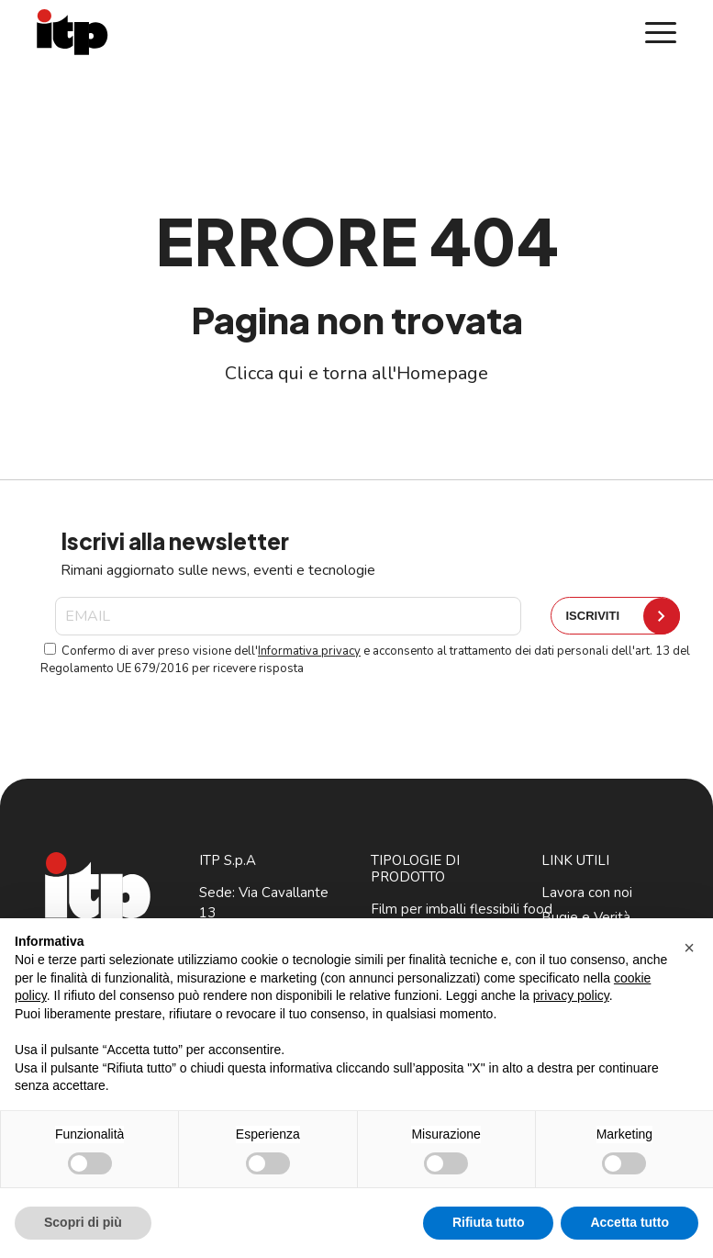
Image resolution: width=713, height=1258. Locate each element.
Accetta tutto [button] (629, 1222)
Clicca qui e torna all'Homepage (356, 373)
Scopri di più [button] (83, 1222)
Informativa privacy (309, 651)
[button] (689, 947)
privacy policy (571, 995)
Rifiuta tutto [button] (488, 1222)
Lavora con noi (586, 892)
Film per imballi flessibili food (461, 909)
